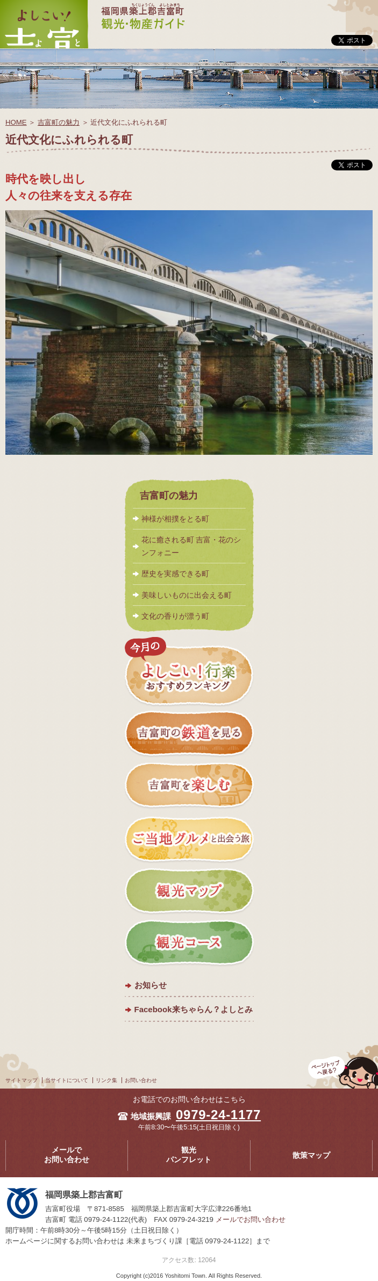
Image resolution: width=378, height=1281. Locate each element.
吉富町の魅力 (59, 122)
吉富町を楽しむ (189, 787)
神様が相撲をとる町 (175, 518)
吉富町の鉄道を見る (189, 735)
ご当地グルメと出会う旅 (189, 839)
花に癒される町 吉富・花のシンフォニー (191, 546)
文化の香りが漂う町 (175, 616)
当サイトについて (66, 1080)
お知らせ (150, 985)
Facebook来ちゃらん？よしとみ (193, 1009)
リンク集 (106, 1080)
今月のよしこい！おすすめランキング (189, 672)
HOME (16, 122)
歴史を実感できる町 (175, 573)
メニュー (362, 7)
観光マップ (189, 891)
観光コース (189, 943)
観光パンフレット (188, 1155)
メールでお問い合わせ (66, 1155)
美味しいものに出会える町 (186, 595)
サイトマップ (21, 1080)
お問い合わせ (141, 1080)
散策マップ (311, 1155)
